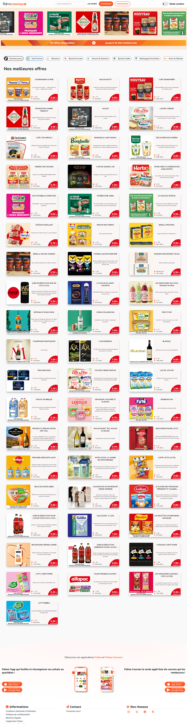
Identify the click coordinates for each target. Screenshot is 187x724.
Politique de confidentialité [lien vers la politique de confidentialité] (18, 714)
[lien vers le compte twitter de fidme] (137, 712)
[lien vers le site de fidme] (153, 712)
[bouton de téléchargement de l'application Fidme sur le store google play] (12, 690)
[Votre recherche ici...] (70, 4)
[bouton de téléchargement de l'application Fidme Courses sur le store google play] (175, 690)
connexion (106, 4)
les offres (92, 4)
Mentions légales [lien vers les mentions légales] (13, 717)
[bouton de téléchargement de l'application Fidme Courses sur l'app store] (175, 684)
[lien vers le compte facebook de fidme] (145, 712)
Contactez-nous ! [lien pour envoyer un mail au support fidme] (73, 711)
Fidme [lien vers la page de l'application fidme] (98, 657)
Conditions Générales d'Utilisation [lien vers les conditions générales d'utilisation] (21, 711)
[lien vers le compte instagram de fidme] (129, 712)
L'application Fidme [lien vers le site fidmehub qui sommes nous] (14, 721)
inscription (122, 4)
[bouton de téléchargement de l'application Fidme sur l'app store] (12, 684)
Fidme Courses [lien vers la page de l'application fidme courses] (113, 657)
